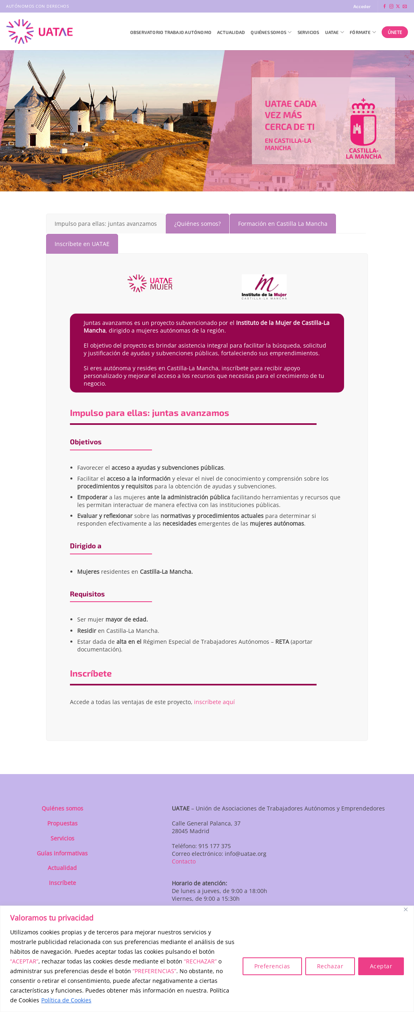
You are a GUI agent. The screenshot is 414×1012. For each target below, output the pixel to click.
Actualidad (231, 32)
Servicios (308, 32)
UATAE (334, 32)
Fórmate (363, 32)
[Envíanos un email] (405, 6)
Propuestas (62, 823)
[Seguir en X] (398, 6)
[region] (207, 959)
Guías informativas (62, 853)
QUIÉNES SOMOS (271, 32)
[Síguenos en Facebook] (384, 6)
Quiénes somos (62, 808)
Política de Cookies (66, 1000)
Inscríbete (62, 883)
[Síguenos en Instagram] (391, 6)
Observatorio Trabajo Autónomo (170, 32)
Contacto (184, 861)
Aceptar (381, 966)
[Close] (405, 909)
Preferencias (272, 966)
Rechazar (330, 966)
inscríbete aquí (214, 702)
